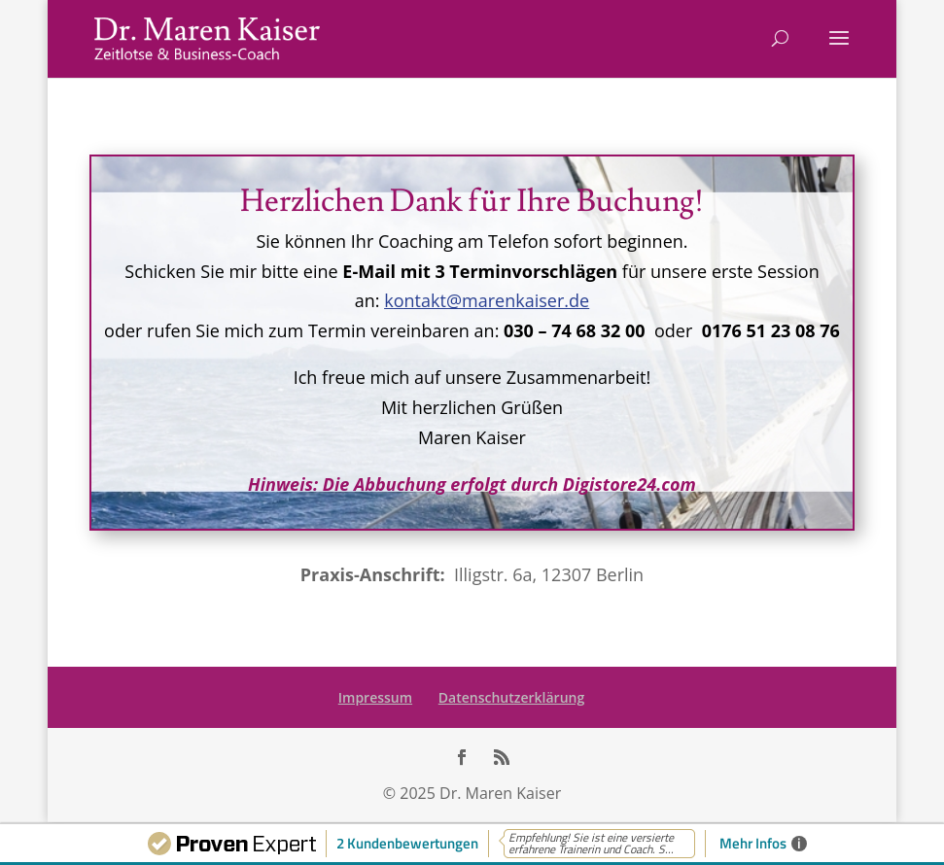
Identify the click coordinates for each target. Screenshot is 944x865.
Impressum (375, 697)
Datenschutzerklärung (511, 697)
